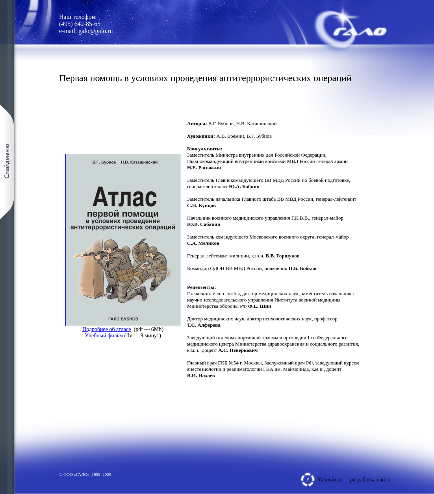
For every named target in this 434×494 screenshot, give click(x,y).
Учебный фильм (104, 336)
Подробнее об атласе (106, 329)
